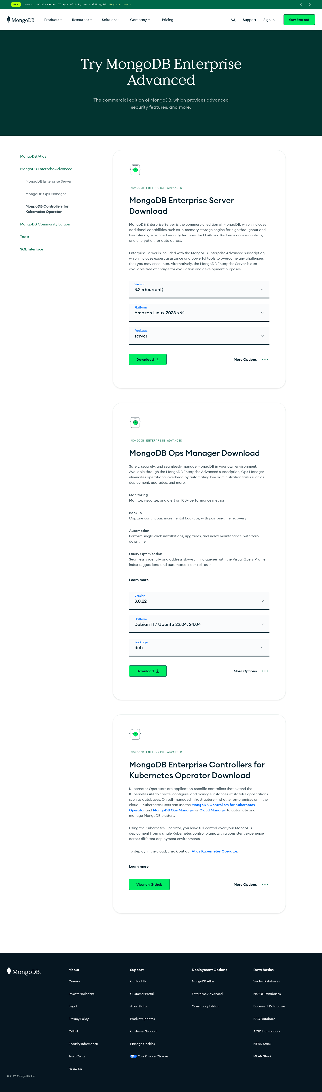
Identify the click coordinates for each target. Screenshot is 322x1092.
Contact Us (138, 981)
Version (139, 284)
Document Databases (269, 1006)
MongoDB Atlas (203, 981)
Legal (73, 1006)
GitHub (74, 1031)
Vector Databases (266, 981)
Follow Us (75, 1069)
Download (147, 359)
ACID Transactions (267, 1031)
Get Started (299, 19)
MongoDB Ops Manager (173, 810)
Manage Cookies (142, 1044)
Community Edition (205, 1006)
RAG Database (264, 1019)
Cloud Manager (212, 810)
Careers (74, 981)
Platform (140, 307)
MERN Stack (262, 1044)
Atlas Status (139, 1006)
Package (141, 331)
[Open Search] (233, 19)
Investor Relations (82, 994)
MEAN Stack (262, 1056)
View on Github (149, 884)
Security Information (83, 1044)
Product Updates (142, 1019)
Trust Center (78, 1056)
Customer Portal (142, 994)
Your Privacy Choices (149, 1056)
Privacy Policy (79, 1019)
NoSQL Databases (267, 994)
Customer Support (143, 1031)
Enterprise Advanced (207, 994)
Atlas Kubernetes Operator (214, 851)
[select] (199, 289)
